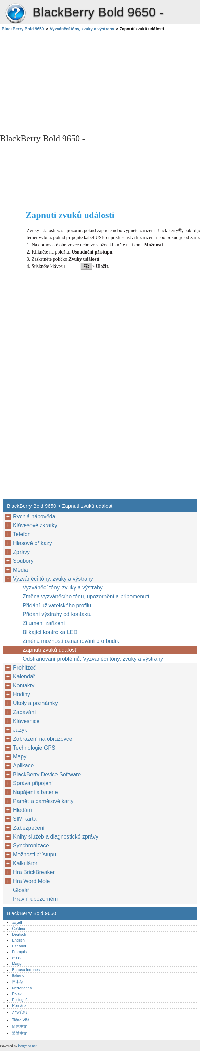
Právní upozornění (35, 899)
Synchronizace (31, 845)
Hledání (22, 810)
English (18, 940)
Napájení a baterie (35, 792)
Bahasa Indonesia (27, 970)
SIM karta (24, 819)
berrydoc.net (27, 1046)
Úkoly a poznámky (35, 703)
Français (19, 952)
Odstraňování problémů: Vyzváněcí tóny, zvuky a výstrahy (93, 659)
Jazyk (20, 730)
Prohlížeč (24, 668)
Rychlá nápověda (34, 516)
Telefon (22, 534)
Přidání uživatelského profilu (57, 605)
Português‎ (20, 1000)
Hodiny (21, 694)
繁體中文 (19, 1033)
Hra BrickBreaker (34, 872)
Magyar (18, 964)
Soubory (23, 561)
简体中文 (19, 1026)
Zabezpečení (29, 828)
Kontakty (23, 685)
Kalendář (24, 676)
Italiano (18, 975)
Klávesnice (26, 721)
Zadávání (24, 712)
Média (20, 570)
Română (19, 1005)
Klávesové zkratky (35, 525)
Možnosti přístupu (34, 854)
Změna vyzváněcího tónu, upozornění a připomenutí (86, 596)
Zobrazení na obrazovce (42, 739)
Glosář (21, 890)
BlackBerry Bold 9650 (15, 13)
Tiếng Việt (20, 1020)
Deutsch (19, 934)
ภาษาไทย (20, 1012)
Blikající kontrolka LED (50, 632)
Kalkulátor (25, 863)
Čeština (18, 928)
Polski (17, 994)
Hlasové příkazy (32, 543)
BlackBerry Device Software (47, 774)
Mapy (19, 757)
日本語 (17, 981)
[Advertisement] (60, 82)
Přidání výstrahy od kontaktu (57, 614)
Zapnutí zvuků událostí (50, 650)
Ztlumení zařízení (44, 623)
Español (19, 946)
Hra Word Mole (31, 881)
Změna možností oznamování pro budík (71, 641)
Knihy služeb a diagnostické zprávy (55, 837)
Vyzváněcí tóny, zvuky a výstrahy (82, 29)
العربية (17, 922)
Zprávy (21, 552)
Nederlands (22, 988)
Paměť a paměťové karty (43, 801)
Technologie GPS (34, 748)
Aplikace (23, 765)
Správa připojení (33, 783)
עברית (17, 958)
